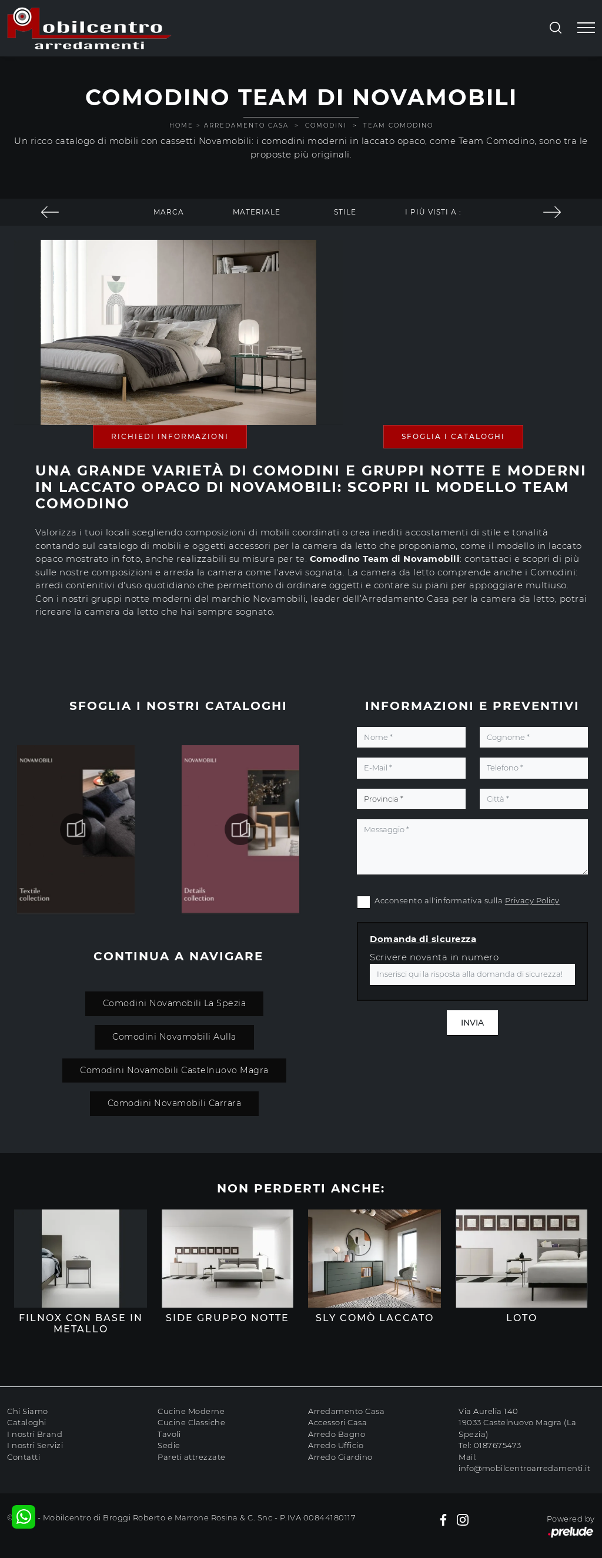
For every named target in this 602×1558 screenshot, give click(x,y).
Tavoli (169, 1434)
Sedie (169, 1445)
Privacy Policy (532, 900)
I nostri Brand (34, 1434)
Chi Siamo (27, 1411)
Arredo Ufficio (335, 1445)
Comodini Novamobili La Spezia (174, 1003)
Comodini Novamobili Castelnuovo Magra (174, 1070)
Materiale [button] (256, 211)
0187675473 (497, 1445)
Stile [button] (345, 211)
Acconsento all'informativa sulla (467, 900)
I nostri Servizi (35, 1445)
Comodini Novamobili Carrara (174, 1103)
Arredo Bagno (336, 1434)
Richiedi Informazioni (170, 436)
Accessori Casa (337, 1422)
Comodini (326, 125)
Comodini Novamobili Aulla (174, 1036)
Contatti (23, 1457)
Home (181, 125)
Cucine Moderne (191, 1411)
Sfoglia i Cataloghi (453, 436)
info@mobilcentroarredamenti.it (524, 1468)
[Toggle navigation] (586, 28)
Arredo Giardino (340, 1457)
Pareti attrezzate (192, 1457)
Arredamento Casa (246, 125)
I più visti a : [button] (433, 211)
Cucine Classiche (191, 1422)
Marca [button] (168, 211)
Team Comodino (398, 125)
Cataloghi (26, 1422)
